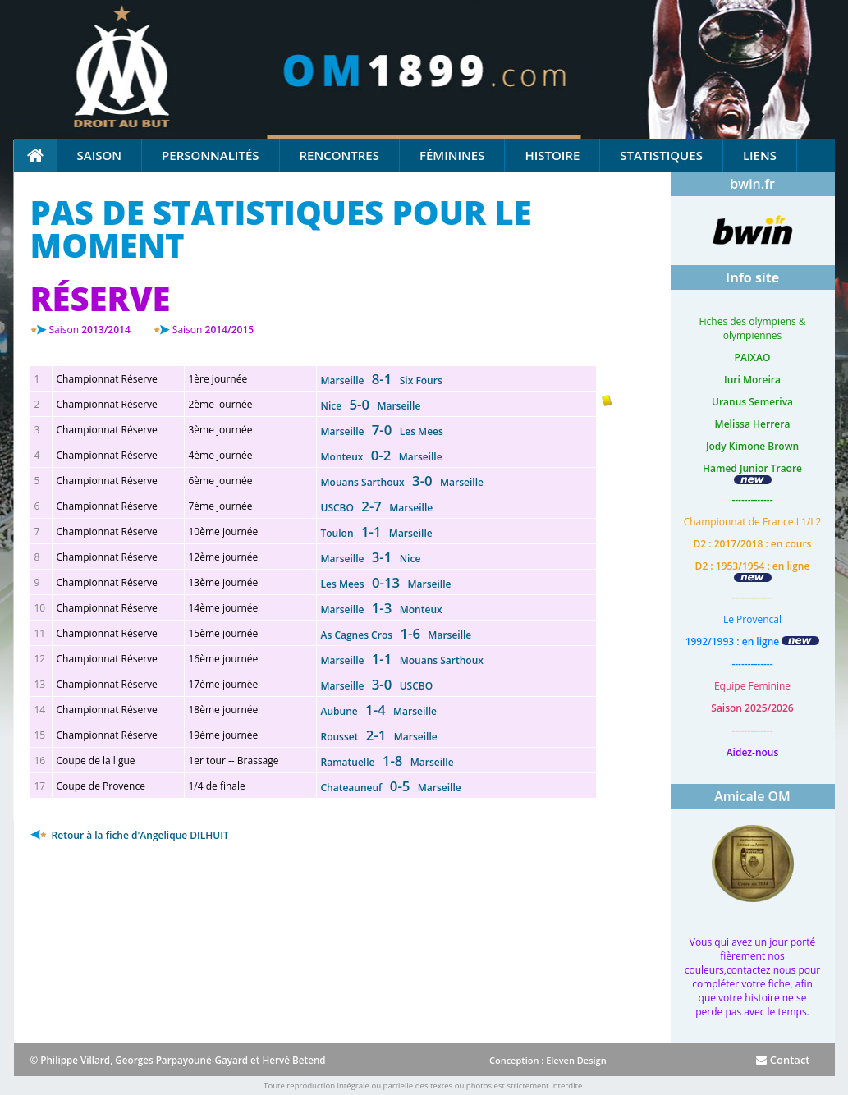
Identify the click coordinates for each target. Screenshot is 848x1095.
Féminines (451, 155)
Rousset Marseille (379, 737)
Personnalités (210, 155)
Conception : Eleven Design (548, 1060)
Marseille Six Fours (381, 380)
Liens (760, 155)
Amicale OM (752, 796)
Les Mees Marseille (386, 584)
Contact (782, 1059)
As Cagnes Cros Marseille (396, 635)
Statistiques (661, 155)
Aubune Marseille (379, 711)
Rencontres (339, 155)
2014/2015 (213, 330)
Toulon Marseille (377, 533)
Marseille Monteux (381, 609)
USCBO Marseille (377, 508)
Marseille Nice (371, 559)
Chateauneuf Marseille (391, 788)
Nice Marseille (371, 406)
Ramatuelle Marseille (387, 762)
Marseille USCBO (377, 686)
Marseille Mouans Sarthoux (402, 660)
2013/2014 (90, 330)
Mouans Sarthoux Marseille (402, 482)
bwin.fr (752, 184)
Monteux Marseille (381, 457)
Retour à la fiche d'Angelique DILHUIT (129, 835)
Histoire (552, 155)
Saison (99, 155)
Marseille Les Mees (382, 431)
